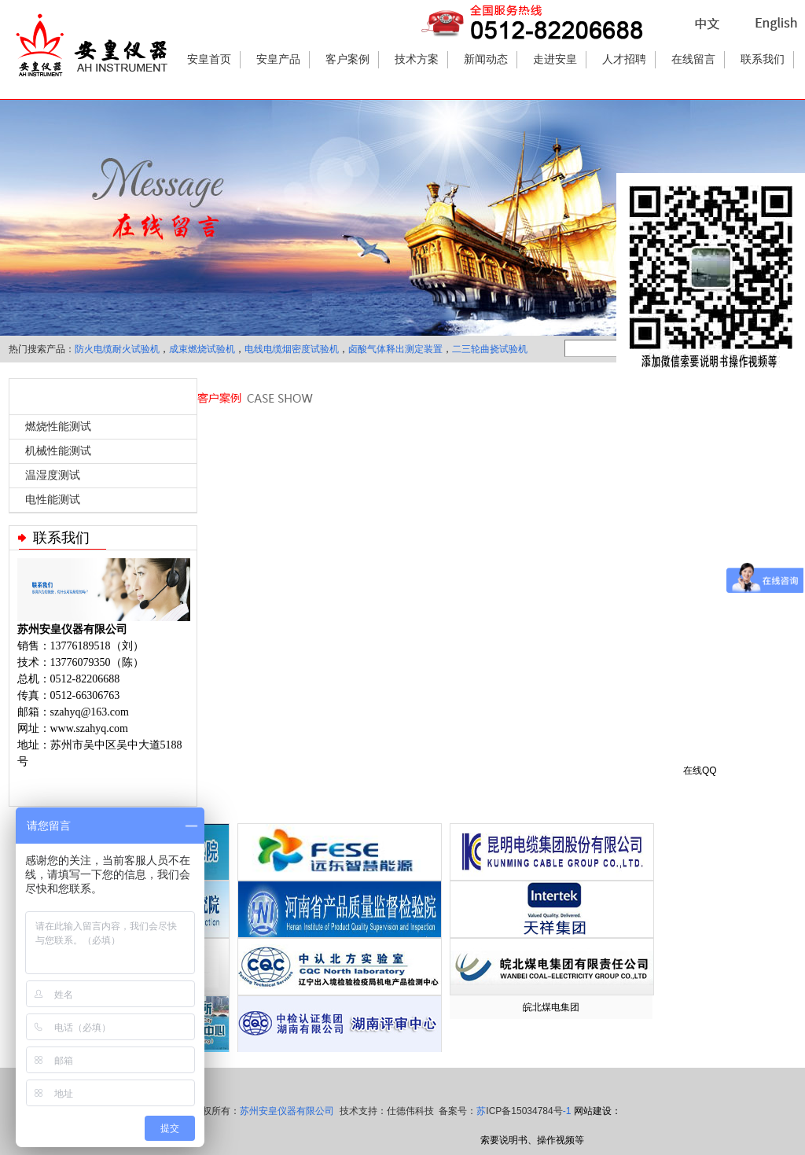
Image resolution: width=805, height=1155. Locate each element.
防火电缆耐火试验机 (117, 349)
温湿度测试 (52, 475)
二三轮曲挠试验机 (489, 349)
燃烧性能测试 (58, 426)
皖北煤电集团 (551, 1007)
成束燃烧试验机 (202, 349)
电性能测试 (52, 500)
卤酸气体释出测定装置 (395, 349)
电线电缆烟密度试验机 (291, 349)
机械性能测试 (58, 451)
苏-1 (523, 1110)
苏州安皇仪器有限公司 (287, 1110)
